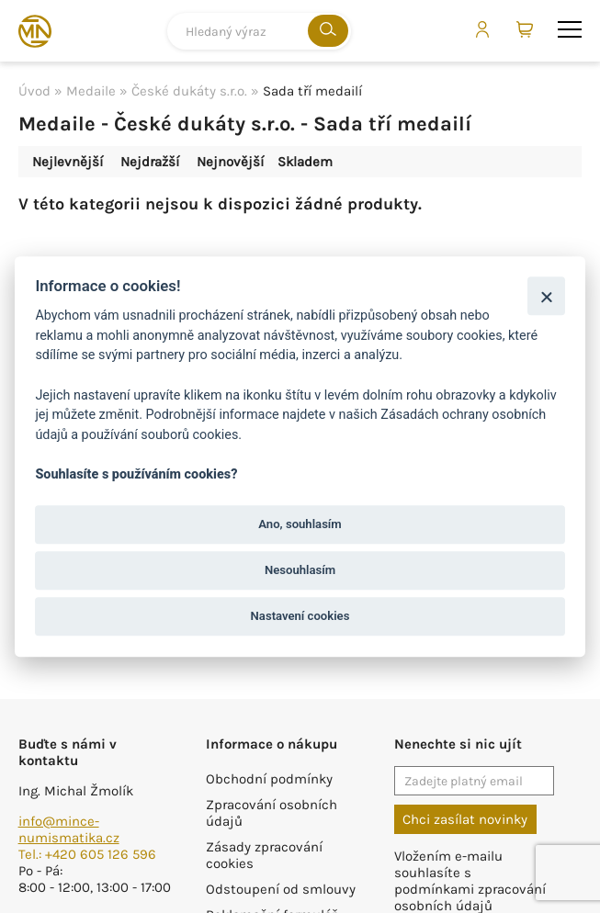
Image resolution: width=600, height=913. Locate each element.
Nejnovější (230, 161)
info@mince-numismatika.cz (68, 829)
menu (570, 29)
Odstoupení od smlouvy (281, 889)
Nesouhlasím (300, 570)
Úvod (34, 91)
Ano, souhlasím (300, 524)
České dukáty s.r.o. (189, 91)
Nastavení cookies (300, 617)
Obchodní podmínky (269, 779)
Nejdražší (149, 161)
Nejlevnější (67, 161)
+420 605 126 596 (100, 854)
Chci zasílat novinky (464, 819)
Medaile (91, 91)
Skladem (305, 161)
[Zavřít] (546, 296)
